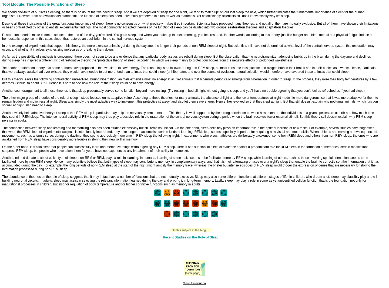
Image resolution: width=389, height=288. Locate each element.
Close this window (194, 283)
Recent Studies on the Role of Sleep (190, 237)
